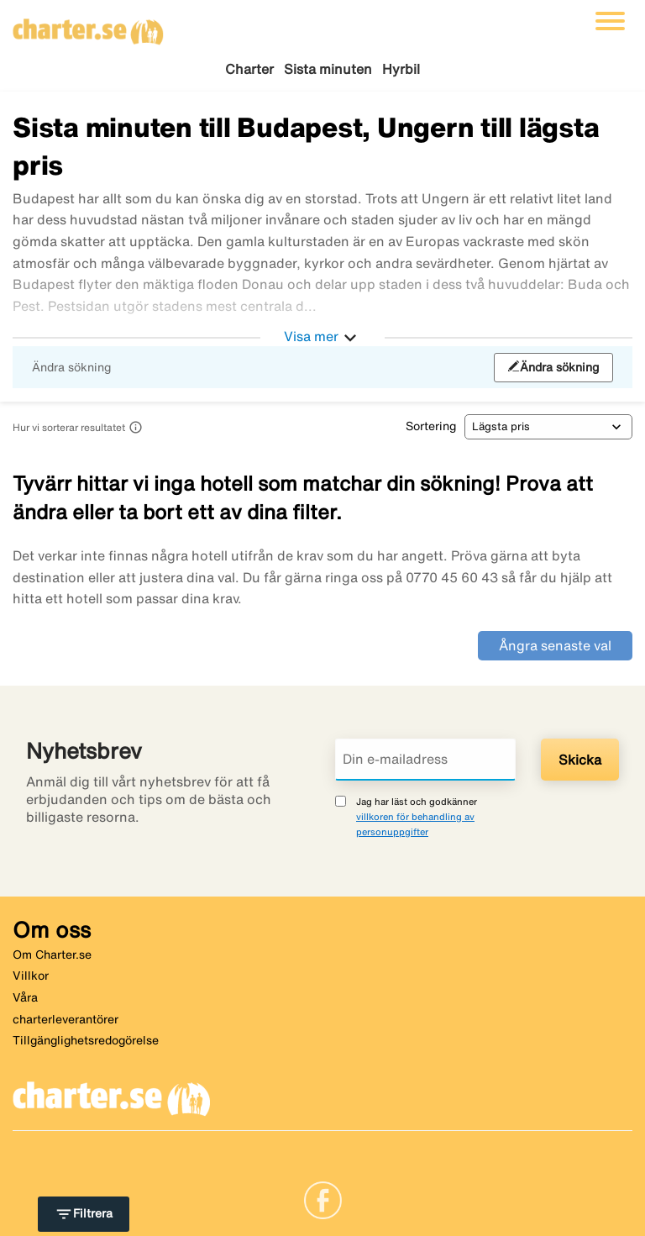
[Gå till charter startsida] (88, 26)
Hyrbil (401, 69)
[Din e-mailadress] (425, 760)
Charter (249, 69)
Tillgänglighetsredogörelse (86, 1040)
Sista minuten (328, 69)
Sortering (431, 426)
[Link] (323, 1198)
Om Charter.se (52, 954)
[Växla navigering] (610, 21)
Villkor (31, 975)
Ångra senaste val (555, 645)
